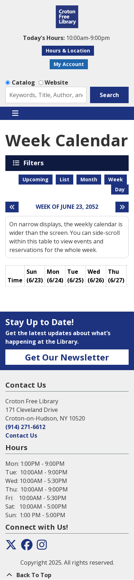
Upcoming (36, 179)
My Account (69, 64)
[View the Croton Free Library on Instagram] (42, 547)
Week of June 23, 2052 (67, 206)
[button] (66, 38)
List (64, 179)
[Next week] (122, 207)
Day (120, 189)
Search (109, 95)
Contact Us (21, 435)
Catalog (23, 82)
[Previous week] (12, 207)
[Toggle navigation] (15, 113)
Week (115, 179)
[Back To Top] (67, 575)
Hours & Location (68, 50)
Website (56, 82)
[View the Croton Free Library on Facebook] (27, 547)
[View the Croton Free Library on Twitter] (11, 547)
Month (88, 179)
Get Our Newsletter (67, 357)
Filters (34, 162)
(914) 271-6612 (25, 427)
